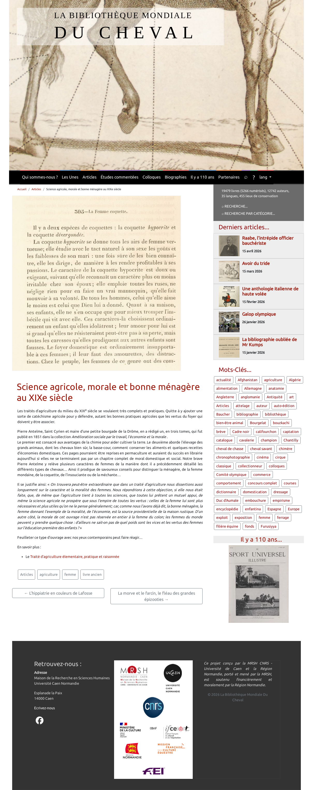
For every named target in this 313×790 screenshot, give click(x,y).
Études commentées (119, 177)
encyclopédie (227, 509)
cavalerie (246, 440)
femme (70, 574)
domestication (255, 492)
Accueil (21, 189)
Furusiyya (268, 526)
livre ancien (92, 574)
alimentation (226, 388)
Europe (294, 509)
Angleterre (225, 397)
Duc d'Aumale (227, 500)
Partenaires (229, 177)
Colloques (152, 177)
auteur (261, 406)
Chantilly (291, 440)
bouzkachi (281, 423)
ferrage (283, 517)
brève (221, 432)
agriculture (49, 574)
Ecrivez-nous (44, 708)
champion (269, 440)
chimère (285, 449)
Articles (89, 177)
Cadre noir (240, 432)
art (291, 397)
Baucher (223, 414)
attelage (243, 406)
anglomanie (250, 397)
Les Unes (70, 177)
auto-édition (284, 406)
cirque (280, 457)
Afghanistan (247, 380)
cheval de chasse (229, 449)
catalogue (224, 440)
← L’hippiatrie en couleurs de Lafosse (58, 593)
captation (291, 432)
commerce (262, 474)
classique (223, 466)
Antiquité (274, 397)
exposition (243, 517)
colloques (277, 466)
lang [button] (263, 177)
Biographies (176, 177)
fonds (249, 526)
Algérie (295, 380)
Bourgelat (258, 423)
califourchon (266, 432)
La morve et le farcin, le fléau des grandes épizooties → (156, 596)
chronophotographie (233, 457)
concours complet (262, 483)
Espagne (274, 509)
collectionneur (250, 466)
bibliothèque (275, 414)
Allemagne (253, 388)
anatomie (276, 388)
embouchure (255, 500)
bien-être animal (229, 423)
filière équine (227, 526)
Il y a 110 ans (202, 177)
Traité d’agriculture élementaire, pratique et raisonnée (74, 557)
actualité (223, 380)
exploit (222, 517)
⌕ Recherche (233, 206)
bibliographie (247, 414)
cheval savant (261, 449)
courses (290, 483)
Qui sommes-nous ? (40, 177)
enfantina (253, 509)
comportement (228, 483)
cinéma (263, 457)
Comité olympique (231, 474)
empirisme (281, 500)
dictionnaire (226, 492)
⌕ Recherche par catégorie (247, 213)
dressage (280, 492)
